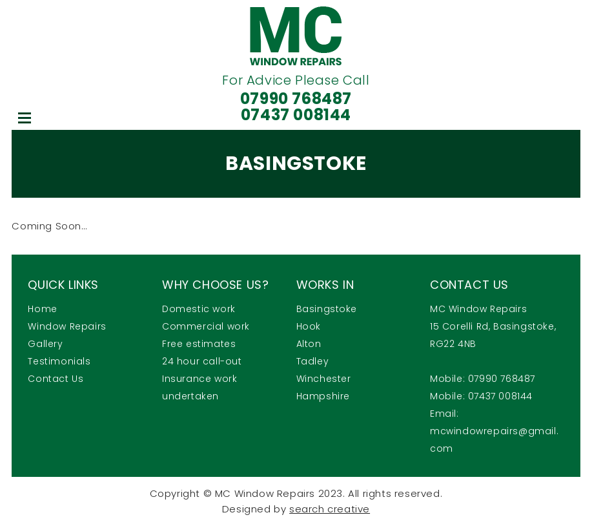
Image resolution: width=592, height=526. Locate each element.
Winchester (323, 378)
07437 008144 (296, 115)
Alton (309, 343)
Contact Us (55, 378)
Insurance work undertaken (199, 387)
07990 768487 (296, 98)
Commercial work (206, 326)
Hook (308, 326)
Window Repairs (67, 326)
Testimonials (59, 361)
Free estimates (199, 343)
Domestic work (199, 308)
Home (42, 308)
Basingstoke (327, 308)
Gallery (45, 343)
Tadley (312, 361)
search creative (329, 509)
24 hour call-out (202, 361)
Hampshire (323, 396)
